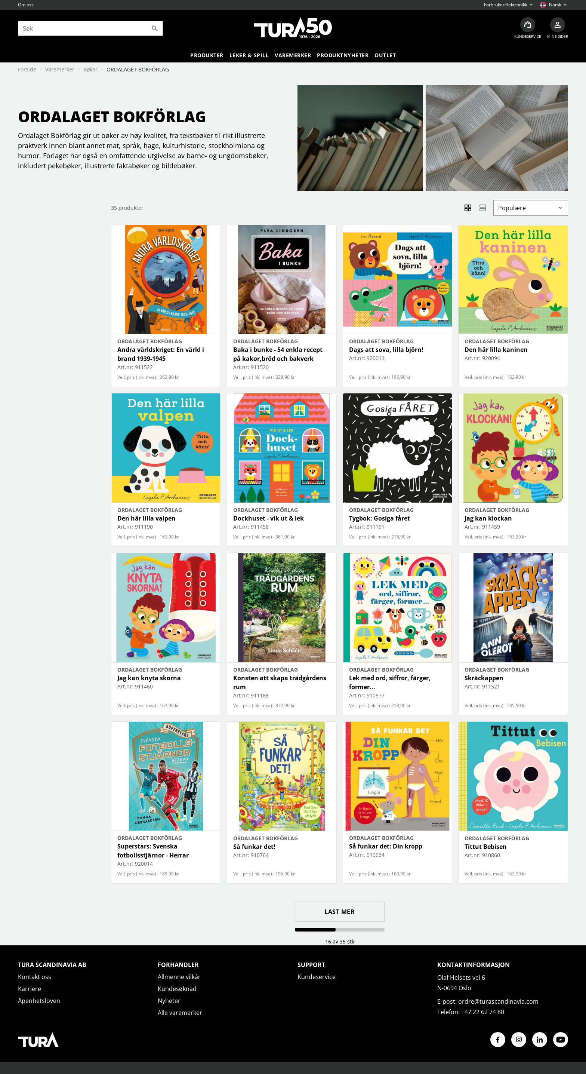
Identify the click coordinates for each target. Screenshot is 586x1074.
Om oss (26, 4)
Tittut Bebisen (486, 847)
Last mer (339, 912)
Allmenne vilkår (179, 977)
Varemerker (293, 55)
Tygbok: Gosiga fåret (379, 518)
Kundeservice (316, 977)
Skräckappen (484, 678)
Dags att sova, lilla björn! (386, 350)
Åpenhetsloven (39, 1001)
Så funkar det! (254, 847)
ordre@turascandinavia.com (498, 1001)
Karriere (29, 989)
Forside (27, 69)
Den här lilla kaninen (496, 350)
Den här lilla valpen (146, 518)
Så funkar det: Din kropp (385, 846)
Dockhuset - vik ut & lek (268, 518)
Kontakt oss (34, 977)
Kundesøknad (177, 989)
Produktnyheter (342, 55)
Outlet (385, 55)
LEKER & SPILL (249, 55)
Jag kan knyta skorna (149, 678)
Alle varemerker (180, 1013)
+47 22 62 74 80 (482, 1012)
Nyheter (169, 1001)
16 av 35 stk (339, 941)
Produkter (206, 55)
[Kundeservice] (527, 28)
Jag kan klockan (488, 518)
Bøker (90, 69)
